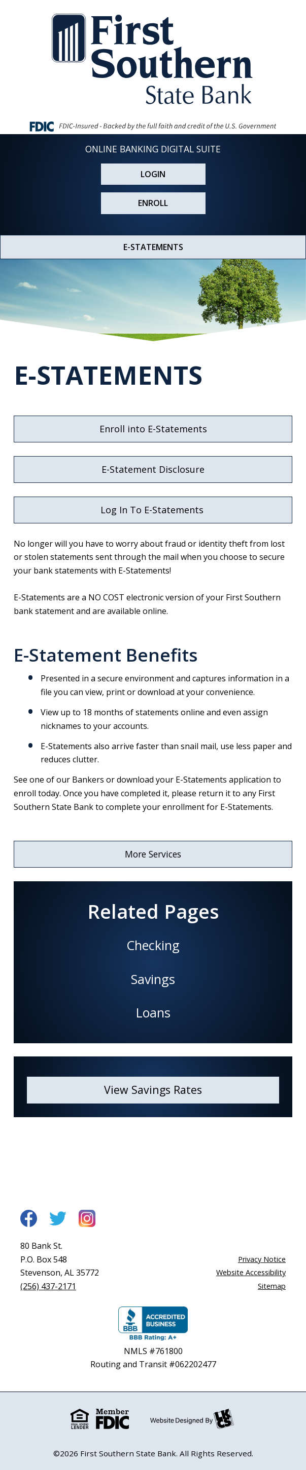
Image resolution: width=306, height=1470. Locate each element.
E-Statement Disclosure (153, 469)
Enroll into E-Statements (153, 429)
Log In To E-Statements (153, 510)
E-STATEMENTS (153, 247)
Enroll (153, 203)
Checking (153, 945)
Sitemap (272, 1286)
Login (153, 174)
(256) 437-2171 (48, 1286)
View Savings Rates (153, 1089)
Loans (153, 1012)
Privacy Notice (262, 1259)
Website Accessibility (251, 1272)
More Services (153, 854)
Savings (153, 979)
